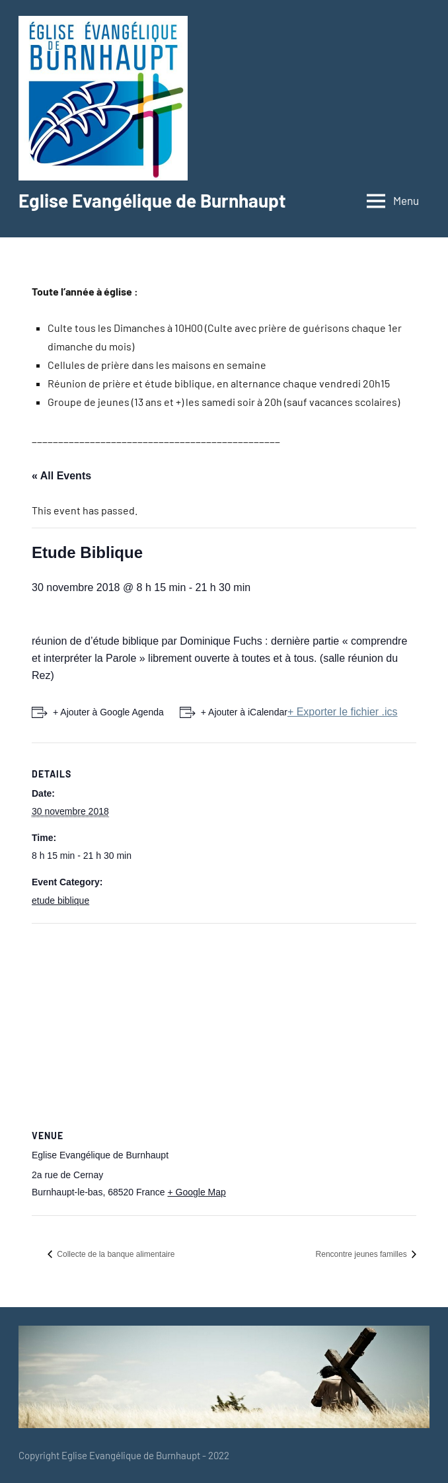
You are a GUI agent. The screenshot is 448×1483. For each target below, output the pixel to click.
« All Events (61, 475)
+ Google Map (196, 1192)
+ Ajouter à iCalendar (244, 712)
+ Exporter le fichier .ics (342, 711)
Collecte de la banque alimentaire (114, 1254)
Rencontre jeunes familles (362, 1254)
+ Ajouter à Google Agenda (108, 712)
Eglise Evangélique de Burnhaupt (152, 200)
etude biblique (60, 900)
